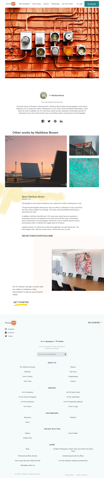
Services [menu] (46, 4)
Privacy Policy (69, 475)
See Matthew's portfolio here (37, 236)
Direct (27, 422)
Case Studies (73, 433)
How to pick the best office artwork (27, 461)
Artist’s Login (73, 406)
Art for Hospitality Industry (73, 402)
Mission (73, 367)
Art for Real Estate (73, 392)
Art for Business (27, 392)
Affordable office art (27, 465)
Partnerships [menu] (55, 4)
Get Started (91, 4)
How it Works (28, 376)
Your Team (27, 381)
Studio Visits (27, 438)
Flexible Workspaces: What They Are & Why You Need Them (73, 450)
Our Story (73, 372)
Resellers (27, 417)
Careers (73, 381)
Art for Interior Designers (27, 397)
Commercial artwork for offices (73, 456)
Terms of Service (81, 475)
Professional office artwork (27, 456)
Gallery (27, 433)
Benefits (27, 372)
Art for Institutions (27, 402)
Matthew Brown (57, 95)
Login (80, 4)
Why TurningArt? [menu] (24, 4)
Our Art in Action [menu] (67, 4)
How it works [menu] (36, 4)
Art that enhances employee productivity (73, 461)
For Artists (27, 406)
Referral (73, 417)
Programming (73, 376)
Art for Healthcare (73, 397)
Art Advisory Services (27, 367)
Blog (27, 449)
